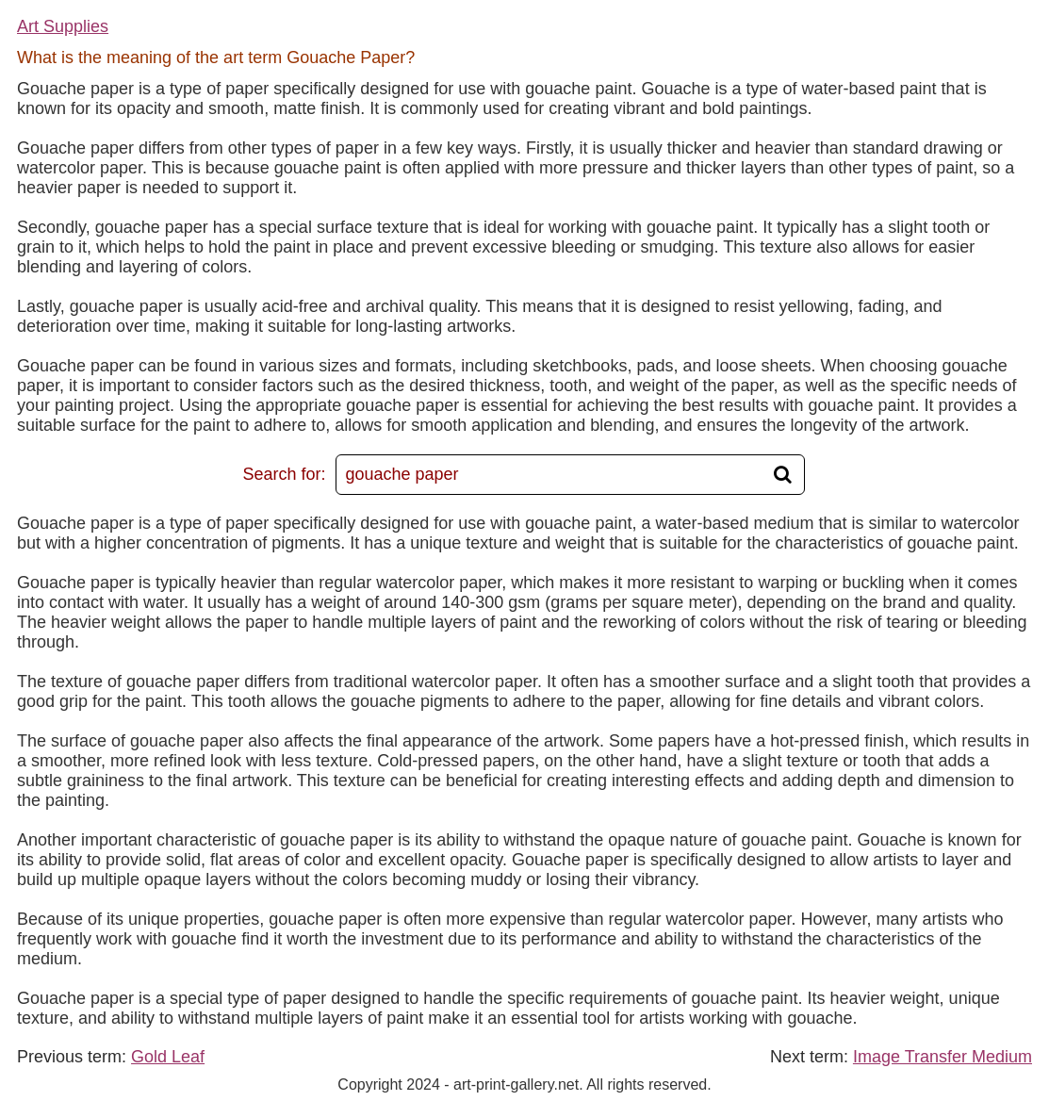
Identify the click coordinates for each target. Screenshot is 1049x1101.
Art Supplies (62, 26)
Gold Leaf (168, 1056)
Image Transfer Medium (942, 1056)
